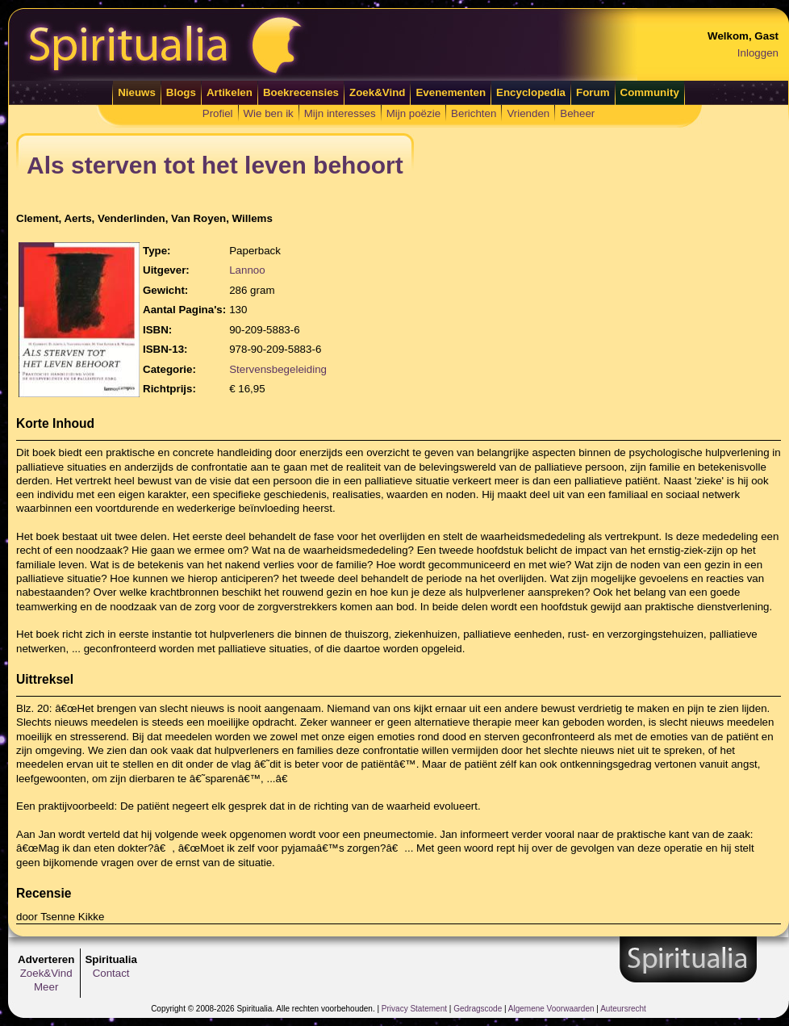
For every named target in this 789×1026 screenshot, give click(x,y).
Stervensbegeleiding (278, 369)
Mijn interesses (340, 113)
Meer (46, 987)
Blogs (181, 92)
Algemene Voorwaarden (551, 1008)
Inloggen (758, 53)
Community (649, 92)
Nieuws (137, 92)
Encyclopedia (531, 92)
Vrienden (528, 113)
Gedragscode (477, 1008)
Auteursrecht (623, 1008)
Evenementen (450, 92)
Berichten (473, 113)
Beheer (577, 113)
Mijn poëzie (413, 113)
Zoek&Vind (377, 92)
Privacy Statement (414, 1008)
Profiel (217, 113)
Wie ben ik (269, 113)
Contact (111, 973)
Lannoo (247, 270)
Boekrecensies (301, 92)
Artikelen (230, 92)
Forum (592, 92)
